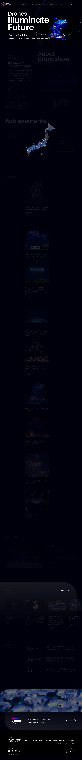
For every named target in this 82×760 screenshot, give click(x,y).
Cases (32, 4)
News (52, 4)
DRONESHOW (27, 743)
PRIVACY (71, 746)
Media (59, 746)
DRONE (38, 4)
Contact (71, 743)
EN (68, 4)
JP (66, 4)
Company (59, 4)
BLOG (65, 746)
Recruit (45, 4)
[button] (80, 23)
